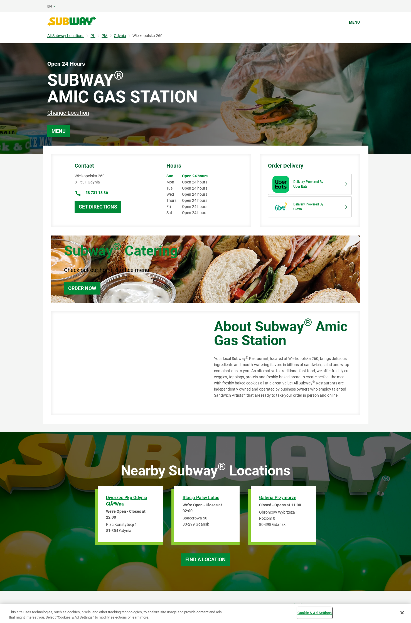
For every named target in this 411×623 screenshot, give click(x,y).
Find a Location (205, 559)
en (49, 6)
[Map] (126, 363)
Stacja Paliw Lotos (201, 497)
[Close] (402, 613)
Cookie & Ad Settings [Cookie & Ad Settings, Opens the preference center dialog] (314, 613)
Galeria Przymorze (277, 497)
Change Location (68, 112)
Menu (354, 22)
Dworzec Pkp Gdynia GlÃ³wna (126, 501)
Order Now (82, 288)
